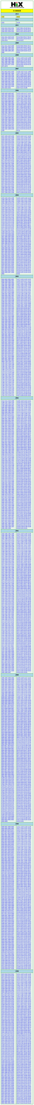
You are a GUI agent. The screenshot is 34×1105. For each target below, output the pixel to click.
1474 (9, 496)
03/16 (18, 64)
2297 (2, 152)
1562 (9, 460)
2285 (2, 157)
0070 (12, 1075)
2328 (6, 139)
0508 (2, 899)
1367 (9, 543)
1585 (12, 450)
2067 (9, 248)
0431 (6, 929)
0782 (2, 784)
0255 (9, 1001)
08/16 (22, 61)
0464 (2, 917)
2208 (6, 187)
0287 (9, 988)
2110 (12, 230)
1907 (6, 318)
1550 (9, 465)
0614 (9, 855)
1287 (9, 575)
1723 (6, 392)
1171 (9, 622)
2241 (2, 174)
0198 (12, 1024)
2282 (12, 157)
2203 (9, 189)
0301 (2, 983)
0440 (2, 926)
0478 (9, 910)
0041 (2, 1088)
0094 (12, 1066)
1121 (2, 643)
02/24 (25, 64)
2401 (6, 104)
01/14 (25, 128)
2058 (12, 251)
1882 (9, 327)
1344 (6, 553)
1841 (12, 343)
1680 (2, 413)
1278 (12, 578)
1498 (9, 486)
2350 (2, 125)
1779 (6, 369)
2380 (9, 112)
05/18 (18, 243)
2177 (2, 204)
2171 (9, 206)
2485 (9, 61)
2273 (2, 161)
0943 (12, 718)
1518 (9, 478)
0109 (2, 1061)
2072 (6, 246)
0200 (6, 1024)
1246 (12, 591)
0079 (9, 1072)
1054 (12, 669)
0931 (12, 723)
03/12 (18, 40)
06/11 (29, 238)
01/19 (25, 127)
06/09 (18, 345)
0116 (6, 1057)
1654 (9, 423)
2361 (6, 120)
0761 (6, 792)
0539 (6, 886)
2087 (9, 240)
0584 (2, 868)
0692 (9, 819)
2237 (2, 176)
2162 (12, 209)
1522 (9, 476)
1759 (6, 377)
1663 (6, 420)
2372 (9, 116)
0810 (2, 772)
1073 (2, 662)
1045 (6, 677)
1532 (2, 473)
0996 (9, 697)
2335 (9, 136)
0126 (12, 1053)
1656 (2, 423)
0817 (6, 769)
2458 (12, 76)
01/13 (29, 128)
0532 (2, 889)
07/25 (25, 327)
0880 (9, 744)
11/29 (22, 139)
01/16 (22, 128)
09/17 (18, 106)
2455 (9, 78)
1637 (12, 430)
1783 (6, 368)
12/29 (18, 198)
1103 (9, 649)
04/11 (29, 28)
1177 (2, 620)
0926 (2, 726)
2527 (12, 29)
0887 (12, 740)
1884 (2, 327)
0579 (6, 870)
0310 (12, 979)
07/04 (22, 233)
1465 (12, 499)
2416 (9, 98)
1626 (9, 434)
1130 (12, 638)
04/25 (22, 248)
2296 (6, 152)
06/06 (18, 470)
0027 (9, 1093)
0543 (6, 884)
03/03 (22, 182)
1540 (2, 470)
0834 (2, 763)
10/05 (25, 103)
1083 (9, 657)
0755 (12, 793)
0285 (2, 990)
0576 (2, 872)
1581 (12, 452)
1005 (6, 694)
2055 (9, 252)
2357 (6, 122)
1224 (6, 601)
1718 (9, 393)
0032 (6, 1091)
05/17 (25, 37)
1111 (9, 646)
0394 (9, 944)
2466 (12, 73)
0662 (9, 836)
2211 (9, 186)
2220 (6, 182)
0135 (9, 1049)
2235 (9, 176)
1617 (12, 438)
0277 (2, 993)
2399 (12, 104)
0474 (9, 912)
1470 (9, 497)
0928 (9, 724)
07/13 (25, 155)
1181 (2, 619)
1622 (9, 436)
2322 (12, 141)
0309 (2, 980)
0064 (6, 1078)
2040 (6, 259)
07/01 (22, 78)
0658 (9, 838)
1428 (2, 515)
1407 (6, 523)
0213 (2, 1019)
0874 (2, 747)
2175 (9, 204)
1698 (9, 405)
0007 (9, 1101)
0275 (9, 993)
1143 (9, 633)
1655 (6, 423)
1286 (12, 575)
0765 (6, 790)
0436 (2, 928)
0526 (9, 891)
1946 (9, 302)
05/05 (29, 168)
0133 (2, 1051)
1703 (6, 404)
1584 (2, 452)
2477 (9, 64)
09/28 (22, 104)
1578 (9, 454)
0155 (9, 1041)
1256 (6, 588)
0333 (2, 967)
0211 (9, 1019)
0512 (2, 897)
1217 (2, 604)
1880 (2, 329)
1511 (6, 481)
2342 (2, 128)
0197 (2, 1025)
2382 (2, 112)
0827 (12, 764)
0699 (12, 816)
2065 (2, 249)
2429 (6, 93)
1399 (6, 526)
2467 (9, 73)
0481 (12, 909)
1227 (9, 599)
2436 (6, 86)
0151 (9, 1043)
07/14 (22, 155)
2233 (2, 178)
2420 (9, 96)
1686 (9, 410)
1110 (12, 646)
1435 (6, 512)
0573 (12, 872)
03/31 (22, 256)
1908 (2, 318)
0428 (2, 931)
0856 (9, 753)
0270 (12, 995)
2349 (6, 125)
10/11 (22, 303)
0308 (6, 980)
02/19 (25, 184)
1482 (9, 492)
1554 (9, 463)
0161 (2, 1040)
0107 (9, 1061)
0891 (12, 739)
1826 (9, 350)
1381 (2, 538)
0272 (6, 995)
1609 (12, 441)
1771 (6, 372)
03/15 (29, 81)
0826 (2, 766)
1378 (12, 538)
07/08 (22, 157)
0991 (12, 698)
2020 (6, 267)
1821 (12, 351)
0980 (9, 703)
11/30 (22, 203)
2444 (6, 83)
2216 (6, 184)
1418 (9, 518)
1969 (12, 292)
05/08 (25, 353)
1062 (12, 665)
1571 (6, 457)
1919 (6, 313)
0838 (2, 761)
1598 (9, 446)
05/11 (22, 244)
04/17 (29, 249)
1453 (12, 504)
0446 (9, 923)
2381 (6, 112)
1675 (6, 415)
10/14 (25, 302)
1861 (12, 335)
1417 (12, 518)
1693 (12, 407)
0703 (12, 814)
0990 (2, 700)
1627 (6, 434)
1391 (9, 533)
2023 (9, 265)
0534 (9, 888)
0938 (2, 721)
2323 (9, 141)
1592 (2, 449)
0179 (9, 1032)
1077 (2, 661)
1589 (12, 449)
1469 (12, 497)
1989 (12, 284)
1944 (2, 303)
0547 (6, 883)
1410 (9, 521)
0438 (9, 926)
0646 (9, 843)
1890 (9, 324)
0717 (6, 810)
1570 (9, 457)
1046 (2, 677)
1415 (6, 520)
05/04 (18, 169)
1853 (12, 339)
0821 (6, 768)
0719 (12, 808)
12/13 (29, 281)
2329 (2, 139)
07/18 (18, 331)
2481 (9, 62)
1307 (9, 567)
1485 (12, 491)
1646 (9, 426)
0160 (6, 1040)
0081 (2, 1072)
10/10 (29, 214)
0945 (6, 718)
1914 (9, 314)
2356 (9, 122)
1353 (2, 549)
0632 (2, 849)
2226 (12, 179)
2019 (9, 267)
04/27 (25, 356)
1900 (2, 321)
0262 (12, 998)
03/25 (25, 116)
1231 (9, 598)
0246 (12, 1004)
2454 (12, 78)
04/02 (25, 176)
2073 (2, 246)
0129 (2, 1053)
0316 (6, 977)
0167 (9, 1037)
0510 (9, 897)
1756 (2, 379)
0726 (2, 806)
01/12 (18, 130)
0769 (6, 789)
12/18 (22, 281)
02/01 (18, 124)
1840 (2, 345)
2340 (9, 128)
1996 (2, 282)
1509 (12, 481)
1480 (2, 494)
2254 (12, 168)
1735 (6, 387)
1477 (12, 494)
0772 (9, 787)
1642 (9, 428)
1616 (2, 439)
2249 (2, 171)
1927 (6, 310)
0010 (12, 1099)
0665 (12, 834)
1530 (9, 473)
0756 (9, 793)
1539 (6, 470)
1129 (2, 640)
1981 (12, 287)
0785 (6, 782)
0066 (12, 1077)
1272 (6, 582)
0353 (2, 958)
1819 (6, 353)
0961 (6, 711)
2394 (2, 108)
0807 (12, 772)
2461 (2, 76)
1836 (2, 347)
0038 (12, 1088)
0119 (9, 1056)
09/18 (25, 217)
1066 (12, 664)
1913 (12, 314)
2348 (9, 125)
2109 (2, 231)
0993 (6, 698)
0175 (9, 1033)
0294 (12, 985)
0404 (2, 941)
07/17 (22, 331)
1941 (12, 303)
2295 (9, 152)
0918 (2, 729)
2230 (12, 178)
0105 (2, 1062)
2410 (2, 101)
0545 (12, 883)
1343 (9, 553)
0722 (2, 808)
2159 (9, 211)
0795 (12, 777)
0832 (9, 763)
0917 (6, 729)
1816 (2, 355)
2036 (6, 260)
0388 (2, 947)
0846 (2, 758)
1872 (2, 332)
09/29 (18, 104)
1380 (6, 538)
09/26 (18, 61)
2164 (6, 209)
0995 (12, 697)
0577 (12, 870)
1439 (6, 510)
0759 (12, 792)
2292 (6, 153)
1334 (12, 556)
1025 (6, 686)
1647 (6, 426)
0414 (9, 936)
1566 (9, 459)
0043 (9, 1086)
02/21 (18, 31)
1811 (6, 356)
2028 (6, 264)
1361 (2, 546)
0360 (6, 955)
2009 (2, 272)
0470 (9, 913)
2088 (6, 240)
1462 (9, 500)
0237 (2, 1009)
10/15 (25, 101)
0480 (2, 910)
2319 (9, 142)
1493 (12, 487)
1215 (9, 604)
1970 (9, 292)
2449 (2, 81)
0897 (6, 737)
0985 (6, 702)
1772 (2, 372)
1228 (6, 599)
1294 (12, 572)
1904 (2, 319)
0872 (9, 747)
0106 (12, 1061)
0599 (6, 862)
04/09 (18, 29)
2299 (9, 150)
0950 (2, 716)
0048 (6, 1085)
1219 (9, 603)
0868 (9, 748)
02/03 (25, 50)
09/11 (25, 149)
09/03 (29, 149)
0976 (9, 705)
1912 (2, 316)
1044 (9, 677)
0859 (12, 752)
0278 (12, 991)
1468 (2, 499)
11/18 (22, 59)
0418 (9, 934)
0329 (2, 968)
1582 (9, 452)
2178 (12, 203)
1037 (6, 681)
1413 (12, 520)
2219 (9, 182)
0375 (6, 952)
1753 (12, 379)
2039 (9, 259)
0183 (9, 1030)
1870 (9, 332)
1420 (2, 518)
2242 (12, 173)
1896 (2, 322)
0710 (2, 813)
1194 (12, 612)
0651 (6, 841)
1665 (12, 418)
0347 (9, 960)
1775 (6, 371)
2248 (6, 171)
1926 (9, 310)
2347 (12, 125)
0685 (12, 826)
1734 (9, 387)
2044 (6, 257)
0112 (6, 1059)
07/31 (18, 228)
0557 (12, 878)
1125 (2, 641)
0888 (9, 740)
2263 (9, 165)
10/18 (29, 59)
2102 (12, 233)
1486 (9, 491)
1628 (2, 434)
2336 (6, 136)
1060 (6, 667)
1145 (2, 633)
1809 (12, 356)
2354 (2, 124)
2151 (9, 214)
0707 (12, 813)
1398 (9, 526)
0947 (12, 716)
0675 (6, 831)
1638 (9, 430)
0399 (6, 942)
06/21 (29, 160)
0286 (12, 988)
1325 (2, 561)
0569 (12, 873)
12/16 (29, 136)
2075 (9, 244)
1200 (6, 611)
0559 (6, 878)
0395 (6, 944)
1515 (6, 479)
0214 (12, 1017)
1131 (9, 638)
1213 (2, 606)
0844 (9, 758)
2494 (6, 58)
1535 (6, 471)
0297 (2, 985)
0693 (6, 819)
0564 (2, 876)
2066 (12, 248)
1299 (9, 570)
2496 (2, 52)
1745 (12, 382)
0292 (6, 987)
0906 (2, 734)
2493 (9, 58)
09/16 (18, 149)
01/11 (25, 190)
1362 (12, 545)
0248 (6, 1004)
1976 (2, 290)
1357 (2, 548)
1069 (2, 664)
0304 (6, 982)
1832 (2, 348)
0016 (6, 1098)
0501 (12, 900)
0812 (9, 771)
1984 (2, 287)
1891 (6, 324)
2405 (6, 103)
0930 (2, 724)
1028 (9, 684)
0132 (6, 1051)
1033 (6, 682)
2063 (9, 249)
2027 (9, 264)
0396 (2, 944)
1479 (6, 494)
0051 (9, 1083)
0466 (9, 915)
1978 (9, 289)
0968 (9, 708)
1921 (12, 311)
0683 (6, 828)
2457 (2, 78)
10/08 (18, 305)
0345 (2, 962)
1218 (12, 603)
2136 (6, 220)
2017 (2, 269)
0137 (2, 1049)
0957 (6, 713)
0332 (6, 967)
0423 (6, 933)
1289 (2, 575)
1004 (9, 694)
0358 (12, 955)
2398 (2, 106)
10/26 (22, 212)
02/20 (22, 184)
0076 (6, 1074)
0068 (6, 1077)
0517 (12, 894)
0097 (2, 1066)
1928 (2, 310)
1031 (12, 682)
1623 (6, 436)
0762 (2, 792)
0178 (12, 1032)
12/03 (18, 285)
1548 (2, 467)
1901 (12, 319)
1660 (2, 421)
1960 (2, 297)
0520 (2, 894)
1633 (12, 431)
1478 (9, 494)
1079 (9, 659)
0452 (2, 921)
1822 (9, 351)
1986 (9, 285)
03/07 (25, 117)
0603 (6, 860)
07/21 (22, 109)
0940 (9, 719)
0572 (2, 873)
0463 (6, 917)
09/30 (22, 215)
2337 (2, 136)
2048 (6, 256)
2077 (2, 244)
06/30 (22, 158)
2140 (6, 219)
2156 (6, 212)
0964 (9, 710)
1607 (6, 442)
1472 (2, 497)
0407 (6, 939)
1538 (9, 470)
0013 (2, 1099)
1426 (9, 515)
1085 (2, 657)
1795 (6, 363)
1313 (2, 566)
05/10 (18, 116)
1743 (6, 384)
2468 (6, 73)
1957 (12, 297)
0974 (2, 706)
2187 (9, 199)
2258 (12, 166)
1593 (12, 447)
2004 (2, 279)
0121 (2, 1056)
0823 (12, 766)
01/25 (29, 50)
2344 (9, 127)
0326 (12, 968)
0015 (9, 1098)
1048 (6, 672)
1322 (12, 561)
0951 (12, 715)
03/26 (25, 81)
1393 (2, 533)
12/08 (18, 201)
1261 (2, 587)
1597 (12, 446)
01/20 (22, 127)
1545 (12, 467)
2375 (12, 114)
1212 (6, 606)
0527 (6, 891)
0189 (2, 1029)
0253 (2, 1003)
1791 (6, 364)
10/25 (18, 298)
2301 (2, 150)
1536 (2, 471)
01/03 (29, 272)
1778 (9, 369)
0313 (2, 979)
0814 (2, 771)
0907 (12, 732)
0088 (6, 1069)
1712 (2, 401)
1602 (9, 444)
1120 (6, 643)
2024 (6, 265)
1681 (12, 412)
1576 (2, 455)
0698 (2, 818)
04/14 (18, 173)
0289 (2, 988)
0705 (6, 814)
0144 (6, 1046)
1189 (2, 616)
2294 (12, 152)
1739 (6, 385)
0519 (6, 894)
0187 (9, 1029)
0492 (2, 905)
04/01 (29, 176)
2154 (12, 212)
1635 (6, 431)
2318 (12, 142)
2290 (12, 153)
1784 (2, 368)
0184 (6, 1030)
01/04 (22, 192)
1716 (2, 395)
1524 (2, 476)
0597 (12, 862)
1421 (12, 516)
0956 (9, 713)
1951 (6, 300)
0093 (2, 1067)
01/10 (18, 66)
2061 (2, 251)
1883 (6, 327)
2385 (6, 111)
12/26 (18, 71)
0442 (9, 925)
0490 (9, 905)
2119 (9, 227)
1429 (12, 513)
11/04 (22, 73)
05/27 (29, 163)
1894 (9, 322)
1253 (2, 590)
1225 (2, 601)
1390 (12, 533)
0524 (2, 892)
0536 (2, 888)
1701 (12, 404)
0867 (12, 748)
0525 (12, 891)
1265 (2, 585)
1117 (2, 644)
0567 (6, 875)
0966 (2, 710)
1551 (6, 465)
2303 (9, 149)
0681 (12, 828)
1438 (9, 510)
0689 (6, 821)
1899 (6, 321)
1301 (2, 570)
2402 (2, 104)
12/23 (18, 136)
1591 (6, 449)
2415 (12, 98)
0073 (2, 1075)
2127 (9, 223)
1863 (6, 335)
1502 (9, 484)
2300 (6, 150)
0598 (9, 862)
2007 (9, 272)
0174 (12, 1033)
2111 (9, 230)
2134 (12, 220)
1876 (2, 331)
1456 (2, 504)
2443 (9, 83)
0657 (12, 838)
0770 (2, 789)
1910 (9, 316)
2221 (2, 182)
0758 (2, 793)
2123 (9, 225)
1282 (12, 577)
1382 (12, 537)
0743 (12, 798)
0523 (6, 892)
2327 (9, 139)
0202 (12, 1022)
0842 (2, 760)
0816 (9, 769)
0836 (9, 761)
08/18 (22, 150)
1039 (12, 679)
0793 (6, 779)
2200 (6, 190)
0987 (12, 700)
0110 (12, 1059)
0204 (6, 1022)
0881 (6, 744)
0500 (2, 902)
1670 (9, 417)
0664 (2, 836)
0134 (12, 1049)
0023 (9, 1095)
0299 (9, 983)
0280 (6, 991)
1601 (12, 444)
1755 (6, 379)
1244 (6, 593)
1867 (6, 334)
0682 (9, 828)
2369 (6, 117)
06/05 (22, 345)
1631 (6, 433)
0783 (12, 782)
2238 (12, 174)
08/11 (18, 109)
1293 (2, 574)
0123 (9, 1054)
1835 (6, 347)
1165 (2, 625)
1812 (2, 356)
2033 (2, 262)
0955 (12, 713)
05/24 (25, 165)
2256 (6, 168)
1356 (6, 548)
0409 (12, 938)
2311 (9, 145)
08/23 (29, 108)
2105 (2, 233)
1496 (2, 487)
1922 (9, 311)
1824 (2, 351)
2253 (2, 169)
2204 (6, 189)
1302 (12, 569)
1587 (6, 450)
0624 (2, 852)
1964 (2, 295)
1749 (12, 380)
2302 (12, 149)
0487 (6, 907)
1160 (6, 627)
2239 (9, 174)
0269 (2, 996)
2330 (12, 137)
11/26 (29, 287)
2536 (2, 17)
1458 (9, 502)
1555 (6, 463)
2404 (9, 103)
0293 (2, 987)
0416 (2, 936)
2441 (2, 84)
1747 (6, 382)
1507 (6, 483)
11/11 (29, 95)
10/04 (18, 145)
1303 (9, 569)
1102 (12, 649)
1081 (2, 659)
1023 (12, 686)
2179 (9, 203)
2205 (2, 189)
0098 (12, 1064)
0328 (6, 968)
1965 (12, 293)
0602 (9, 860)
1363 (9, 545)
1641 (12, 428)
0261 (2, 1000)
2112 (6, 230)
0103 (9, 1062)
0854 (2, 755)
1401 (12, 525)
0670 (9, 833)
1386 (12, 535)
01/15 (25, 189)
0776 (9, 785)
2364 (9, 119)
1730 (9, 388)
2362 (2, 120)
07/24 (25, 153)
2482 (6, 62)
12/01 (18, 203)
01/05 (22, 272)
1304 (6, 569)
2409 (6, 101)
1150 (12, 630)
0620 (2, 854)
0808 (9, 772)
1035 (12, 681)
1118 (12, 643)
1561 (12, 460)
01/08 (29, 393)
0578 (9, 870)
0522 (9, 892)
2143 (9, 217)
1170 (12, 622)
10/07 (18, 28)
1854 (9, 339)
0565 (12, 875)
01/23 (29, 125)
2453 (2, 79)
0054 (12, 1082)
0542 (9, 884)
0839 (12, 760)
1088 (6, 656)
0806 (2, 774)
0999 (12, 695)
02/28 (29, 84)
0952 (9, 715)
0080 (6, 1072)
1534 (9, 471)
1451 (6, 505)
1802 (9, 359)
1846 (9, 342)
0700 (9, 816)
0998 (2, 697)
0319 (9, 975)
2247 (9, 171)
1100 (6, 651)
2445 (2, 83)
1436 (2, 512)
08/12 (25, 322)
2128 (6, 223)
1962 (9, 295)
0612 (2, 857)
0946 (2, 718)
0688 (2, 826)
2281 (2, 158)
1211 (9, 606)
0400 (2, 942)
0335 (9, 965)
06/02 (22, 46)
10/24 (25, 144)
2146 (12, 215)
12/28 (22, 198)
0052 (6, 1083)
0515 (6, 896)
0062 (12, 1078)
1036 (9, 681)
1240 (6, 595)
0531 (6, 889)
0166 (12, 1037)
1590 (9, 449)
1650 (9, 425)
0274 (12, 993)
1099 (9, 651)
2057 (2, 252)
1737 (12, 385)
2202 (12, 189)
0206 (12, 1020)
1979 (6, 289)
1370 (12, 541)
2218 (12, 182)
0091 (9, 1067)
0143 (9, 1046)
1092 (6, 654)
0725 (6, 806)
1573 (12, 455)
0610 (9, 857)
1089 (2, 656)
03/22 (29, 62)
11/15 (18, 95)
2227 (9, 179)
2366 (2, 119)
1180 (6, 619)
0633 (12, 847)
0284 (6, 990)
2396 (9, 106)
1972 (2, 292)
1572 (2, 457)
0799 (12, 776)
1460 (2, 502)
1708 (2, 402)
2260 (6, 166)
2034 (12, 260)
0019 (9, 1096)
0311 (9, 979)
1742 (9, 384)
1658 (9, 421)
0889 (6, 740)
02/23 (18, 119)
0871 (12, 747)
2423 (12, 95)
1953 (12, 298)
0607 (6, 859)
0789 (6, 781)
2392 (9, 108)
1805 (12, 358)
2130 (12, 222)
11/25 (18, 93)
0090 (12, 1067)
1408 (2, 523)
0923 (12, 726)
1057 (2, 669)
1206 (12, 607)
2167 (9, 207)
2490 (6, 59)
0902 (2, 735)
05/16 (29, 37)
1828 (2, 350)
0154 (12, 1041)
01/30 (29, 64)
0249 (2, 1004)
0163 (9, 1038)
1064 (6, 665)
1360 (6, 546)
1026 (2, 686)
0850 (2, 756)
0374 (9, 952)
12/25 (22, 71)
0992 (9, 698)
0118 (12, 1056)
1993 (12, 282)
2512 (2, 46)
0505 (12, 899)
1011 (12, 690)
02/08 (18, 265)
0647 (6, 843)
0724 (9, 806)
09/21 (25, 74)
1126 (12, 640)
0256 (6, 1001)
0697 (6, 818)
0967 (12, 708)
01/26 (18, 125)
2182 (12, 201)
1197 (2, 612)
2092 (6, 238)
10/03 (22, 306)
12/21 (29, 401)
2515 (12, 38)
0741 (6, 800)
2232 (6, 178)
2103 (9, 233)
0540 (2, 886)
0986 (2, 702)
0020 (6, 1096)
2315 (9, 144)
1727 (6, 390)
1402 (9, 525)
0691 (12, 819)
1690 (9, 409)
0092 (6, 1067)
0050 (12, 1083)
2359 (12, 120)
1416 (2, 520)
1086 (12, 656)
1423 (6, 516)
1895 (6, 322)
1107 (9, 648)
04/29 (18, 356)
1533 (12, 471)
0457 (12, 918)
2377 (6, 114)
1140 (6, 635)
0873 (6, 747)
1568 (2, 459)
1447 (6, 507)
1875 (6, 331)
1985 (12, 285)
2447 (9, 81)
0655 (6, 839)
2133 (2, 222)
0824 (9, 766)
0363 (9, 954)
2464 (6, 74)
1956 (2, 298)
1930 (9, 308)
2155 (9, 212)
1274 (12, 580)
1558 (9, 462)
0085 (2, 1070)
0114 (12, 1057)
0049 (2, 1085)
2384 (9, 111)
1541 (12, 468)
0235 (9, 1009)
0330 (12, 967)
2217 (2, 184)
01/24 (25, 125)
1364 (6, 545)
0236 (6, 1009)
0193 (2, 1027)
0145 (2, 1046)
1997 (12, 281)
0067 (9, 1077)
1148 (6, 632)
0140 (6, 1048)
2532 (9, 28)
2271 (9, 161)
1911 (6, 316)
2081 (2, 243)
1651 (6, 425)
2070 (12, 246)
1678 (9, 413)
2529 (6, 29)
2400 (9, 104)
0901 (6, 735)
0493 (12, 904)
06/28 (25, 78)
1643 (6, 428)
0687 (6, 826)
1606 (9, 442)
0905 (6, 734)
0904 (9, 734)
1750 (9, 380)
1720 (2, 393)
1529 (12, 473)
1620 (2, 438)
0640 (2, 846)
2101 (2, 235)
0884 (9, 742)
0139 (9, 1048)
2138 (12, 219)
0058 (12, 1080)
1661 (12, 420)
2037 (2, 260)
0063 (9, 1078)
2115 (9, 228)
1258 (12, 587)
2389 (6, 109)
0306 (12, 980)
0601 (12, 860)
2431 (9, 87)
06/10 (22, 37)
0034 (12, 1090)
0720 (9, 808)
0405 (12, 939)
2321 (2, 142)
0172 (6, 1035)
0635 (6, 847)
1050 (12, 670)
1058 (12, 667)
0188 (6, 1029)
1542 (9, 468)
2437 (2, 86)
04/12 (25, 173)
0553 (12, 880)
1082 (12, 657)
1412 (2, 521)
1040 (9, 679)
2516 (9, 38)
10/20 (22, 99)
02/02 (29, 122)
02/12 (22, 49)
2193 (2, 198)
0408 (2, 939)
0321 (2, 975)
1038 (2, 681)
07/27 (18, 153)
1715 (6, 395)
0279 (9, 991)
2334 (12, 136)
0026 (12, 1093)
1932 (2, 308)
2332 (6, 137)
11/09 (22, 96)
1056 (6, 669)
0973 (6, 706)
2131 (9, 222)
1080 (6, 659)
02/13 (18, 49)
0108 (6, 1061)
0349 (2, 960)
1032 (9, 682)
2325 (2, 141)
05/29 (29, 112)
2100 (6, 235)
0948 (9, 716)
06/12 (25, 238)
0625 (12, 851)
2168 (6, 207)
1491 (6, 489)
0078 (12, 1072)
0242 (12, 1006)
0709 (6, 813)
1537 (12, 470)
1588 (2, 450)
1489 (12, 489)
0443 (6, 925)
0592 (2, 865)
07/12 (29, 155)
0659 (6, 838)
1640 (2, 430)
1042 (2, 679)
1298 (12, 570)
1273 (2, 582)
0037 (2, 1090)
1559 (6, 462)
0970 (2, 708)
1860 (2, 337)
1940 (2, 305)
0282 (12, 990)
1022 (2, 687)
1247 (9, 591)
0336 (6, 965)
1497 (12, 486)
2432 (6, 87)
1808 (2, 358)
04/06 (29, 174)
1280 (6, 578)
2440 (6, 84)
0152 (6, 1043)
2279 (9, 158)
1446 (9, 507)
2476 (12, 64)
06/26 (25, 111)
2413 (6, 99)
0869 (6, 748)
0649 (12, 841)
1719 (6, 393)
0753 (6, 795)
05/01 (29, 246)
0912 (9, 731)
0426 (9, 931)
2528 (9, 29)
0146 (12, 1045)
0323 (9, 974)
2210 (12, 186)
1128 (6, 640)
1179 (9, 619)
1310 (12, 566)
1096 (6, 653)
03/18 (25, 259)
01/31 (22, 87)
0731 (12, 803)
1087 (9, 656)
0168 (6, 1037)
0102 (12, 1062)
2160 (6, 211)
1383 (9, 537)
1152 (6, 630)
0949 (6, 716)
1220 (6, 603)
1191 (9, 614)
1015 (12, 689)
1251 (9, 590)
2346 (2, 127)
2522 (2, 37)
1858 (9, 337)
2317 (2, 144)
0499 (6, 902)
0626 (9, 851)
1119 (9, 643)
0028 (6, 1093)
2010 (12, 270)
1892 (2, 324)
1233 (2, 598)
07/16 (25, 61)
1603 (6, 444)
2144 (6, 217)
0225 (2, 1014)
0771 (12, 787)
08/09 (22, 152)
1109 (2, 648)
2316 (6, 144)
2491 (2, 59)
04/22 (25, 169)
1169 (2, 624)
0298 (12, 983)
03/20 (25, 179)
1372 (6, 541)
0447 (6, 923)
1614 (9, 439)
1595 (6, 447)
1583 (6, 452)
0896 (9, 737)
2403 (12, 103)
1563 (6, 460)
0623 (6, 852)
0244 (6, 1006)
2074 (12, 244)
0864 (9, 750)
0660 (2, 838)
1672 (2, 417)
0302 (12, 982)
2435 (9, 86)
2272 (6, 161)
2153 (2, 214)
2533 (6, 28)
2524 (9, 31)
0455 (6, 920)
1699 (6, 405)
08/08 (22, 76)
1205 (2, 609)
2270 (12, 161)
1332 (6, 558)
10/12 (18, 103)
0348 (6, 960)
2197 (2, 192)
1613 (12, 439)
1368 (6, 543)
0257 (2, 1001)
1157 (2, 628)
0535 (6, 888)
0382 (9, 949)
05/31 (29, 46)
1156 (6, 628)
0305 (2, 982)
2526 (2, 31)
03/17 (29, 259)
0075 (9, 1074)
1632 (2, 433)
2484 (12, 61)
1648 (2, 426)
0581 (12, 868)
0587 (6, 867)
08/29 (29, 220)
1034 (2, 682)
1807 (6, 358)
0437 (12, 926)
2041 (2, 259)
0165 (2, 1038)
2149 (2, 215)
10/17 (18, 101)
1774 (9, 371)
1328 (6, 559)
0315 (9, 977)
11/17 (25, 93)
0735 (12, 801)
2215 (9, 184)
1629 (12, 433)
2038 (12, 259)
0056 (6, 1082)
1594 (9, 447)
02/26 (25, 29)
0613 (12, 855)
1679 (6, 413)
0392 (2, 946)
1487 (6, 491)
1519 (6, 478)
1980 (2, 289)
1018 (2, 689)
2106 (12, 231)
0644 (2, 844)
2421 (6, 96)
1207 (9, 607)
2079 (9, 243)
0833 (6, 763)
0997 (6, 697)
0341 (2, 963)
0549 (12, 881)
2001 (12, 279)
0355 (9, 957)
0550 (9, 881)
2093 (2, 238)
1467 (6, 499)
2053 (2, 254)
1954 (9, 298)
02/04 (22, 50)
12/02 (29, 201)
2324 (6, 141)
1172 (6, 622)
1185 (2, 617)
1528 (2, 475)
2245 (2, 173)
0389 (12, 946)
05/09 (18, 47)
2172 (6, 206)
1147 (9, 632)
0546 (9, 883)
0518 (9, 894)
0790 (2, 781)
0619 (6, 854)
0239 (9, 1008)
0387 (6, 947)
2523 (12, 31)
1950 (9, 300)
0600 (2, 862)
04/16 (18, 251)
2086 (12, 240)
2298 (12, 150)
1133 (2, 638)
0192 (6, 1027)
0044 (6, 1086)
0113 (2, 1059)
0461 (12, 917)
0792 (9, 779)
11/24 (18, 22)
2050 (12, 254)
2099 (9, 235)
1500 (2, 486)
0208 (6, 1020)
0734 (2, 803)
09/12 (18, 108)
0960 (9, 711)
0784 (9, 782)
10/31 (22, 211)
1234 (12, 596)
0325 (2, 974)
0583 (6, 868)
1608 (2, 442)
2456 (6, 78)
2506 (9, 47)
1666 (9, 418)
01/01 (22, 66)
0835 (12, 761)
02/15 (22, 31)
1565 (12, 459)
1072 (6, 662)
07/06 (18, 111)
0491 (6, 905)
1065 (2, 665)
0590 (9, 865)
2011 (9, 270)
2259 (9, 166)
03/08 (29, 83)
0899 (12, 735)
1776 (2, 371)
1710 (9, 401)
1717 (12, 393)
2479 (2, 64)
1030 (2, 684)
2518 (2, 38)
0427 (6, 931)
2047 (9, 256)
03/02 (22, 84)
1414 (9, 520)
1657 (12, 421)
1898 (9, 321)
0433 (12, 928)
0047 (9, 1085)
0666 (9, 834)
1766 (9, 374)
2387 (12, 109)
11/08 (29, 71)
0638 (9, 846)
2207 (9, 187)
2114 (12, 228)
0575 (6, 872)
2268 (6, 163)
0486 (9, 907)
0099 (9, 1064)
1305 (2, 569)
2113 (2, 230)
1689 (12, 409)
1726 (9, 390)
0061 (2, 1080)
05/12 (22, 38)
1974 (9, 290)
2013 (2, 270)
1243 (9, 593)
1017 (6, 689)
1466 (9, 499)
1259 (9, 587)
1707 (6, 402)
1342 (12, 553)
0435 (6, 928)
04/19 (22, 171)
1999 (6, 281)
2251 (9, 169)
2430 (2, 93)
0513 (12, 896)
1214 (12, 604)
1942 (9, 303)
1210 (12, 606)
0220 (6, 1016)
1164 (6, 625)
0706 (2, 814)
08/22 (18, 223)
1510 (9, 481)
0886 (2, 742)
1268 (6, 583)
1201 (2, 611)
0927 (12, 724)
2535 (2, 22)
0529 (12, 889)
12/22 (22, 136)
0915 (12, 729)
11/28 (18, 59)
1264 (6, 585)
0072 (6, 1075)
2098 (12, 235)
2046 (12, 256)
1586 (9, 450)
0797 (6, 777)
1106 (12, 648)
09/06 (25, 314)
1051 (9, 670)
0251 (9, 1003)
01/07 (18, 192)
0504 (2, 900)
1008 (9, 692)
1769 (12, 372)
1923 (6, 311)
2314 (12, 144)
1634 (9, 431)
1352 (6, 549)
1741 (12, 384)
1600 (2, 446)
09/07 (29, 436)
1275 (9, 580)
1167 (9, 624)
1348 (6, 551)
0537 (12, 886)
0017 (2, 1098)
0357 (2, 957)
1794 (9, 363)
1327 (9, 559)
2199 (9, 190)
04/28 (22, 356)
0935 (12, 721)
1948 (2, 302)
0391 (6, 946)
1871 (6, 332)
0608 (2, 859)
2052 (6, 254)
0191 (9, 1027)
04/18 (25, 171)
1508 (2, 483)
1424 (2, 516)
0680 (2, 830)
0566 (9, 875)
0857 (6, 753)
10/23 (29, 73)
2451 (9, 79)
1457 (12, 502)
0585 (12, 867)
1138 (12, 635)
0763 (12, 790)
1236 (6, 596)
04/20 (18, 171)
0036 (6, 1090)
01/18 (29, 127)
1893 (12, 322)
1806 (9, 358)
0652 (2, 841)
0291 (9, 987)
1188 (6, 616)
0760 (9, 792)
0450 (9, 921)
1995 (6, 282)
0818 (2, 769)
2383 (12, 111)
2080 (6, 243)
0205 (2, 1022)
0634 (9, 847)
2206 (12, 187)
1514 (9, 479)
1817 (12, 353)
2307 (9, 147)
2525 (6, 31)
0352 (6, 958)
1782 (9, 368)
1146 (12, 632)
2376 (9, 114)
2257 (2, 168)
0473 (12, 912)
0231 (9, 1011)
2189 (2, 199)
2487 (2, 61)
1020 (9, 687)
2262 (12, 165)
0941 (6, 719)
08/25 (22, 319)
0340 (6, 963)
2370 (2, 117)
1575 (6, 455)
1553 (12, 463)
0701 (6, 816)
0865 (6, 750)
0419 (6, 934)
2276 (6, 160)
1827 (6, 350)
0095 (9, 1066)
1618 (9, 438)
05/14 (25, 243)
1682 (9, 412)
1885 (12, 326)
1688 (2, 410)
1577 (12, 454)
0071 (9, 1075)
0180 (6, 1032)
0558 (9, 878)
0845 (6, 758)
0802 (2, 776)
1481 (12, 492)
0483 (6, 909)
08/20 (22, 223)
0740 (9, 800)
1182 (12, 617)
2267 (9, 163)
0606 (9, 859)
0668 (2, 834)
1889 (12, 324)
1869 (12, 332)
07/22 (18, 37)
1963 (6, 295)
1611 (6, 441)
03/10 (22, 83)
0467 (6, 915)
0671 (6, 833)
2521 (6, 37)
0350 (12, 958)
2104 (6, 233)
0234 (12, 1009)
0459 (6, 918)
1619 (6, 438)
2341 (6, 128)
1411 (6, 521)
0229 (2, 1012)
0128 (6, 1053)
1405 (12, 523)
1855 (6, 339)
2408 (9, 101)
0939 (12, 719)
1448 (2, 507)
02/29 (29, 797)
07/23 (18, 329)
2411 (12, 99)
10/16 (22, 101)
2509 (12, 46)
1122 (12, 641)
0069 (2, 1077)
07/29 (22, 228)
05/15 (18, 38)
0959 (12, 711)
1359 (9, 546)
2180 (6, 203)
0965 (6, 710)
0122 (12, 1054)
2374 (2, 116)
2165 (2, 209)
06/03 (25, 240)
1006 (2, 694)
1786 (9, 366)
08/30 (25, 108)
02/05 (18, 50)
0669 (12, 833)
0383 (6, 949)
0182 (12, 1030)
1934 (9, 306)
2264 (6, 165)
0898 (2, 737)
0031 (9, 1091)
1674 (9, 415)
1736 (2, 387)
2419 (12, 96)
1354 (12, 548)
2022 (12, 265)
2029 (2, 264)
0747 (12, 797)
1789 (12, 364)
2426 (2, 95)
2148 (6, 215)
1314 (12, 564)
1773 (12, 371)
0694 (2, 819)
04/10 (18, 81)
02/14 (25, 31)
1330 (12, 558)
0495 (6, 904)
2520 (9, 37)
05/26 (18, 165)
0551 (6, 881)
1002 (2, 695)
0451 (6, 921)
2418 (2, 98)
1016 (9, 689)
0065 (2, 1078)
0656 (2, 839)
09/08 (29, 219)
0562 (9, 876)
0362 (12, 954)
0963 (12, 710)
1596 (2, 447)
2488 (12, 59)
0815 (12, 769)
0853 (6, 755)
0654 (9, 839)
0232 (6, 1011)
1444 (2, 508)
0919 (12, 727)
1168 (6, 624)
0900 (9, 735)
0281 (2, 991)
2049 (2, 256)
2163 (9, 209)
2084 (6, 241)
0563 (6, 876)
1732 (2, 388)
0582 (9, 868)
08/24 (25, 222)
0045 (2, 1086)
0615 (6, 855)
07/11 (22, 332)
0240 (6, 1008)
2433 (2, 87)
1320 (6, 562)
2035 (9, 260)
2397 (6, 106)
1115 (9, 644)
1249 (2, 591)
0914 (2, 731)
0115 (9, 1057)
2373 (6, 116)
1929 (12, 308)
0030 (12, 1091)
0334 (12, 965)
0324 (6, 974)
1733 (12, 387)
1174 (12, 620)
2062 (12, 249)
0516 (2, 896)
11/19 (25, 290)
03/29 (22, 178)
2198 (12, 190)
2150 (12, 214)
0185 (2, 1030)
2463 (9, 74)
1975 (6, 290)
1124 (6, 641)
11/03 (25, 59)
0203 (9, 1022)
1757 (12, 377)
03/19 (22, 259)
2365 (6, 119)
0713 (6, 811)
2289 (2, 155)
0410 (9, 938)
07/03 (29, 157)
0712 (9, 811)
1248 (6, 591)
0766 (2, 790)
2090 (12, 238)
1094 (12, 653)
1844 (2, 343)
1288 (6, 575)
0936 (9, 721)
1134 (12, 636)
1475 (6, 496)
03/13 (29, 38)
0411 (6, 938)
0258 (12, 1000)
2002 (9, 279)
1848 (2, 342)
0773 (6, 787)
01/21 (18, 127)
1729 (12, 388)
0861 (6, 752)
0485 (12, 907)
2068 (6, 248)
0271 (9, 995)
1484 (2, 492)
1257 (2, 588)
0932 (9, 723)
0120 (6, 1056)
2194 (12, 192)
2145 (2, 217)
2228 (6, 179)
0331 (9, 967)
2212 (6, 186)
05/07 (18, 62)
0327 (9, 968)
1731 (6, 388)
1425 (12, 515)
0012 (6, 1099)
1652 (2, 425)
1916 (2, 314)
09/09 (22, 108)
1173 (2, 622)
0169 (2, 1037)
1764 (2, 376)
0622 (9, 852)
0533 (12, 888)
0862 (2, 752)
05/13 (29, 243)
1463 (6, 500)
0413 (12, 936)
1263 (9, 585)
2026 (12, 264)
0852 (9, 755)
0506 (9, 899)
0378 (9, 950)
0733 (6, 803)
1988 (2, 285)
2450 (12, 79)
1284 (6, 577)
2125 (2, 225)
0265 (2, 998)
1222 (12, 601)
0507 (6, 899)
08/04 (22, 449)
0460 (2, 918)
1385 (2, 537)
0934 (2, 723)
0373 (12, 952)
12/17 (25, 136)
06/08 (25, 468)
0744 (9, 798)
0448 (2, 923)
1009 (6, 692)
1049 (2, 672)
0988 (9, 700)
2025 (2, 265)
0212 (6, 1019)
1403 (6, 525)
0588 (2, 867)
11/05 (18, 144)
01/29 (22, 124)
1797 (12, 361)
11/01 (22, 144)
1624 (2, 436)
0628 (2, 851)
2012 (6, 270)
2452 (6, 79)
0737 (6, 801)
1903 (6, 319)
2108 (6, 231)
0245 (2, 1006)
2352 (9, 124)
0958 (2, 713)
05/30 (25, 28)
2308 (6, 147)
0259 (9, 1000)
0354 (12, 957)
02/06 (29, 49)
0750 (2, 797)
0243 (9, 1006)
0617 (12, 854)
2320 (6, 142)
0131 (9, 1051)
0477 (12, 910)
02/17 (25, 119)
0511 (6, 897)
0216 (6, 1017)
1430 (9, 513)
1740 (2, 385)
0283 (9, 990)
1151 (9, 630)
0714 (2, 811)
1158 (12, 627)
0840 (9, 760)
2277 (2, 160)
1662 (9, 420)
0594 (9, 863)
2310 (12, 145)
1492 (2, 489)
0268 (6, 996)
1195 (9, 612)
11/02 (29, 209)
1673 (12, 415)
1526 (9, 475)
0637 (12, 846)
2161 (2, 211)
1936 (2, 306)
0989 (6, 700)
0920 (9, 727)
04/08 (22, 174)
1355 (9, 548)
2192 (6, 198)
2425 (6, 95)
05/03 (25, 355)
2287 (9, 155)
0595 (6, 863)
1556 (2, 463)
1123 (9, 641)
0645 (12, 843)
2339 (12, 128)
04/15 (25, 47)
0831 (12, 763)
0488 (2, 907)
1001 (6, 695)
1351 (9, 549)
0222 (12, 1014)
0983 (12, 702)
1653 (12, 423)
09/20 (29, 74)
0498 (9, 902)
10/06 (22, 103)
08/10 (18, 76)
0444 (2, 925)
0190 (12, 1027)
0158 (12, 1040)
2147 (9, 215)
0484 (2, 909)
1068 (6, 664)
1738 (9, 385)
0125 (2, 1054)
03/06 (29, 117)
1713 (12, 395)
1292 (6, 574)
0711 (12, 811)
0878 (2, 745)
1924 (2, 311)
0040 (6, 1088)
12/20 (18, 281)
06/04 (22, 163)
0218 (12, 1016)
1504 (2, 484)
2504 (2, 49)
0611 (6, 857)
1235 (9, 596)
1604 (2, 444)
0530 (9, 889)
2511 (6, 46)
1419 (6, 518)
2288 (6, 155)
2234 (12, 176)
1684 (2, 412)
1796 (2, 363)
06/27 (29, 78)
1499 (6, 486)
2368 (9, 117)
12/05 (25, 284)
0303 (9, 982)
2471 (9, 71)
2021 (2, 267)
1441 (12, 508)
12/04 (25, 201)
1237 (2, 596)
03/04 (18, 84)
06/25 (29, 111)
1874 (9, 331)
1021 (6, 687)
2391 (12, 108)
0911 (12, 731)
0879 (12, 744)
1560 (2, 462)
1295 (9, 572)
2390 (2, 109)
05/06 (25, 168)
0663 (6, 836)
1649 (12, 425)
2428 (9, 93)
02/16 (25, 380)
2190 (12, 198)
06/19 (22, 161)
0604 (2, 860)
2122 (12, 225)
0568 (2, 875)
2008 (6, 272)
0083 (9, 1070)
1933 (12, 306)
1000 (9, 695)
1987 (6, 285)
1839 (6, 345)
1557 (12, 462)
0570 (9, 873)
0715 (12, 810)
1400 (2, 526)
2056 (6, 252)
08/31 (22, 28)
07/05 (18, 46)
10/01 (22, 145)
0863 (12, 750)
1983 (6, 287)
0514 (9, 896)
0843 (12, 758)
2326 (12, 139)
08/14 (29, 150)
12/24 (29, 198)
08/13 (25, 225)
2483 (2, 62)
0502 (9, 900)
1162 (12, 625)
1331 (9, 558)
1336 (6, 556)
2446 (12, 81)
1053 (2, 670)
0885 (6, 742)
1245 (2, 593)
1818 (9, 353)
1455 (6, 504)
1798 (9, 361)
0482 (9, 909)
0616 (2, 855)
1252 (6, 590)
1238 (12, 595)
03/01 (22, 64)
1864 (2, 335)
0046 (12, 1085)
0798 (2, 777)
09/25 (22, 310)
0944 (9, 718)
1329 (2, 559)
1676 (2, 415)
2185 (2, 201)
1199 (9, 611)
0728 (9, 805)
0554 (9, 880)
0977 (6, 705)
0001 (9, 1103)
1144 (6, 633)
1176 (6, 620)
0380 (2, 950)
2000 (2, 281)
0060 (6, 1080)
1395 (6, 528)
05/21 (18, 166)
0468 (2, 915)
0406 (9, 939)
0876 (9, 745)
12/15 (25, 199)
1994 (9, 282)
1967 (6, 293)
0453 (12, 920)
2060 (6, 251)
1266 (12, 583)
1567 (6, 459)
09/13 (29, 106)
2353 (6, 124)
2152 (6, 214)
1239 (9, 595)
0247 (9, 1004)
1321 (2, 562)
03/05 (29, 181)
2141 (2, 219)
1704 (2, 404)
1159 (9, 627)
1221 (2, 603)
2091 (9, 238)
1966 (9, 293)
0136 (6, 1049)
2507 (6, 47)
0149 (2, 1045)
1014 (2, 690)
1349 (2, 551)
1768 (2, 374)
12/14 (22, 404)
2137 (2, 220)
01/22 (22, 187)
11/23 (25, 289)
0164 (6, 1038)
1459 (6, 502)
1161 (2, 627)
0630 (9, 849)
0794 (2, 779)
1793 (12, 363)
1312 (6, 566)
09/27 (18, 74)
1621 (12, 436)
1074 (12, 661)
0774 (2, 787)
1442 (9, 508)
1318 (12, 562)
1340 (6, 554)
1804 (2, 359)
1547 (6, 467)
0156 (6, 1041)
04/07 (18, 17)
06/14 (22, 79)
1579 (6, 454)
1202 (12, 609)
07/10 (18, 231)
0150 (12, 1043)
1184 (6, 617)
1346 (12, 551)
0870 (2, 748)
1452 (2, 505)
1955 (6, 298)
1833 (12, 347)
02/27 (22, 29)
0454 (9, 920)
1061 (2, 667)
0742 (2, 800)
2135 (9, 220)
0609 (12, 857)
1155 (9, 628)
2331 (9, 137)
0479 (6, 910)
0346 (12, 960)
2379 (12, 112)
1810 (9, 356)
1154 (12, 628)
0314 (12, 977)
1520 (2, 478)
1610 (9, 441)
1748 (2, 382)
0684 (2, 828)
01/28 (25, 124)
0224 (6, 1014)
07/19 (22, 455)
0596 (2, 863)
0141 (2, 1048)
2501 (12, 49)
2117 (2, 228)
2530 (2, 29)
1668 (2, 418)
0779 (12, 784)
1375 (9, 540)
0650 (9, 841)
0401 (12, 941)
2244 (6, 173)
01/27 (22, 40)
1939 (6, 305)
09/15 (22, 106)
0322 (12, 974)
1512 (2, 481)
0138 (12, 1048)
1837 (12, 345)
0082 (12, 1070)
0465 (12, 915)
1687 (6, 410)
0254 (12, 1001)
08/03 (25, 152)
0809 (6, 772)
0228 (6, 1012)
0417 (12, 934)
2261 (2, 166)
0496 (2, 904)
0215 (9, 1017)
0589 (12, 865)
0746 (2, 798)
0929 (6, 724)
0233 (2, 1011)
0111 (9, 1059)
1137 (2, 636)
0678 (9, 830)
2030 (12, 262)
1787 (6, 366)
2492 (12, 58)
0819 (12, 768)
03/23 (25, 62)
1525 (12, 475)
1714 (9, 395)
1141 (2, 635)
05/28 (25, 163)
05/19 (25, 166)
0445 (12, 923)
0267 (9, 996)
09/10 (18, 436)
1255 (9, 588)
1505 (12, 483)
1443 (6, 508)
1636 (2, 431)
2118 (12, 227)
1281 (2, 578)
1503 (6, 484)
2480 (12, 62)
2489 (9, 59)
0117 (2, 1057)
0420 (2, 934)
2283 (9, 157)
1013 (6, 690)
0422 (9, 933)
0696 (9, 818)
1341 (2, 554)
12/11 (22, 137)
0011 (9, 1099)
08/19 (22, 321)
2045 (2, 257)
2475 (2, 66)
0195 (9, 1025)
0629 (12, 849)
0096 (6, 1066)
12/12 (18, 137)
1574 (9, 455)
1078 (12, 659)
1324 (6, 561)
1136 (6, 636)
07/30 (18, 327)
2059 (9, 251)
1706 (9, 402)
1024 (9, 686)
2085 (2, 241)
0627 (6, 851)
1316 (6, 564)
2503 (6, 49)
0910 (2, 732)
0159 (9, 1040)
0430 (9, 929)
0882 (2, 744)
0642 (9, 844)
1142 (12, 633)
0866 (2, 750)
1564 (2, 460)
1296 (6, 572)
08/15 (25, 150)
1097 (2, 653)
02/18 (18, 264)
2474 (6, 66)
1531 (6, 473)
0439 (6, 926)
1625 (12, 434)
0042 (12, 1086)
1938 (9, 305)
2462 (12, 74)
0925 (6, 726)
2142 (12, 217)
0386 (9, 947)
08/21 (29, 727)
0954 (2, 715)
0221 (2, 1016)
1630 (9, 433)
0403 (6, 941)
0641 (12, 844)
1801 (12, 359)
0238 (12, 1008)
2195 (9, 192)
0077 (2, 1074)
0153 (2, 1043)
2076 (6, 244)
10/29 (25, 211)
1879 (6, 329)
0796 (9, 777)
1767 (6, 374)
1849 (12, 340)
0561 (12, 876)
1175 (9, 620)
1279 (9, 578)
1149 (2, 632)
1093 (2, 654)
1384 (6, 537)
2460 (6, 76)
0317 (2, 977)
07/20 (25, 109)
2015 (9, 269)
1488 (2, 491)
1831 (6, 348)
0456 (2, 920)
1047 (9, 672)
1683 (6, 412)
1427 (6, 515)
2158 (12, 211)
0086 (12, 1069)
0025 (2, 1095)
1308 (6, 567)
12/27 (18, 279)
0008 (6, 1101)
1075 (9, 661)
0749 (6, 797)
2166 (12, 207)
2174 (12, 204)
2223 (9, 181)
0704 (9, 814)
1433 (12, 512)
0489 (12, 905)
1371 (9, 541)
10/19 (25, 99)
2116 (6, 228)
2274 (12, 160)
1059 (9, 667)
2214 (12, 184)
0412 (2, 938)
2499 (6, 50)
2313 (2, 145)
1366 (12, 543)
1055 (9, 669)
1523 (6, 476)
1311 (9, 566)
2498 (9, 50)
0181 (2, 1032)
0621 (12, 852)
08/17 (29, 223)
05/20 (22, 166)
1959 (6, 297)
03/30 (18, 178)
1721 (12, 392)
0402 (9, 941)
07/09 (18, 78)
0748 (9, 797)
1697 (12, 405)
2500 (2, 50)
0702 (2, 816)
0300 (6, 983)
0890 (2, 740)
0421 (12, 933)
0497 (12, 902)
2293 (2, 153)
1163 (9, 625)
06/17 (29, 161)
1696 (2, 407)
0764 (9, 790)
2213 (2, 186)
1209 (2, 607)
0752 (9, 795)
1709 (12, 401)
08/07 (29, 324)
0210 (12, 1019)
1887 (6, 326)
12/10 (25, 58)
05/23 (29, 61)
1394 (9, 528)
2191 (9, 198)
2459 (9, 76)
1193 (2, 614)
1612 (2, 441)
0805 (6, 774)
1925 (12, 310)
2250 (12, 169)
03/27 (22, 81)
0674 (9, 831)
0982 (2, 703)
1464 (2, 500)
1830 (9, 348)
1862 (9, 335)
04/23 (29, 79)
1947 (6, 302)
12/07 (29, 137)
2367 (12, 117)
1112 (6, 646)
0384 (2, 949)
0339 (9, 963)
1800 (2, 361)
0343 (9, 962)
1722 (9, 392)
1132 (6, 638)
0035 (9, 1090)
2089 (2, 240)
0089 (2, 1069)
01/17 (18, 128)
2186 (12, 199)
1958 (9, 297)
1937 (12, 305)
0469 (12, 913)
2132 (6, 222)
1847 (6, 342)
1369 (2, 543)
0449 (12, 921)
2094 (12, 236)
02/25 (22, 262)
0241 (2, 1008)
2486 (6, 61)
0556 (2, 880)
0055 (9, 1082)
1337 (2, 556)
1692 (2, 409)
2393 (6, 108)
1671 (6, 417)
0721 (6, 808)
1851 (6, 340)
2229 (2, 179)
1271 (9, 582)
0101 (2, 1064)
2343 (12, 127)
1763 (6, 376)
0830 (2, 764)
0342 (12, 962)
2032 (6, 262)
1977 (12, 289)
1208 (6, 607)
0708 (9, 813)
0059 (9, 1080)
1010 (2, 692)
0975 (12, 705)
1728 (2, 390)
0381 (12, 949)
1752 (2, 380)
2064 (6, 249)
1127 (9, 640)
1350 (12, 549)
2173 (2, 206)
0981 (6, 703)
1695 (6, 407)
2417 (6, 98)
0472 (2, 913)
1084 (6, 657)
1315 (9, 564)
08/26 (18, 319)
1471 (6, 497)
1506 (9, 483)
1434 (9, 512)
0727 (12, 805)
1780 (2, 369)
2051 (9, 254)
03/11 (18, 372)
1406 (9, 523)
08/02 (29, 76)
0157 (2, 1041)
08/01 (25, 326)
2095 (9, 236)
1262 (12, 585)
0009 (2, 1101)
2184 (6, 201)
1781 (12, 368)
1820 (2, 353)
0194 (12, 1025)
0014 (12, 1098)
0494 (9, 904)
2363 (12, 119)
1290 (12, 574)
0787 (12, 781)
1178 (12, 619)
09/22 (22, 147)
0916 (9, 729)
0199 (9, 1024)
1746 (9, 382)
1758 (9, 377)
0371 (6, 954)
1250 (12, 590)
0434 (9, 928)
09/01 (22, 220)
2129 (2, 223)
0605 (12, 859)
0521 (12, 892)
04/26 (29, 627)
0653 (12, 839)
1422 (9, 516)
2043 (9, 257)
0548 (2, 883)
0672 (2, 833)
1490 (9, 489)
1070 (12, 662)
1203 (9, 609)
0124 (6, 1054)
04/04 (22, 254)
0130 (12, 1051)
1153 (2, 630)
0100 (6, 1064)
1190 (12, 614)
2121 (2, 227)
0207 (9, 1020)
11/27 (25, 287)
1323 (9, 561)
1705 (12, 402)
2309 (2, 147)
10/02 (29, 103)
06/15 (18, 163)
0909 (6, 732)
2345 (6, 127)
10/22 (29, 98)
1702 (9, 404)
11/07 (18, 73)
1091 (9, 654)
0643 (6, 844)
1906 (9, 318)
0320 (6, 975)
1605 (12, 442)
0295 (9, 985)
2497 (12, 50)
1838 (9, 345)
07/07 (25, 157)
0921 (6, 727)
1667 (6, 418)
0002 (6, 1103)
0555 (6, 880)
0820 (9, 768)
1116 (6, 644)
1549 (12, 465)
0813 (6, 771)
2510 (9, 46)
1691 (6, 409)
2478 (6, 64)
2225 (2, 181)
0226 (12, 1012)
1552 (2, 465)
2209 (2, 187)
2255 (9, 168)
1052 (6, 670)
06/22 (22, 112)
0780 (9, 784)
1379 (9, 538)
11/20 (22, 290)
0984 (9, 702)
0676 (2, 831)
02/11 (29, 31)
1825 (12, 350)
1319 (9, 562)
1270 (12, 582)
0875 (12, 745)
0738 (2, 801)
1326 (12, 559)
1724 (2, 392)
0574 (9, 872)
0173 (2, 1035)
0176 (6, 1033)
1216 (6, 604)
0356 (6, 957)
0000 (12, 1103)
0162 (12, 1038)
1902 (9, 319)
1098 (12, 651)
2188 (6, 199)
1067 (9, 664)
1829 (12, 348)
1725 (12, 390)
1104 (6, 649)
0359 (9, 955)
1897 (12, 321)
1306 (12, 567)
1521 (12, 476)
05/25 (22, 165)
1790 (9, 364)
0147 (9, 1045)
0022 (12, 1095)
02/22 (29, 29)
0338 (12, 963)
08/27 (18, 150)
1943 (6, 303)
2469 (2, 73)
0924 (9, 726)
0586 (9, 867)
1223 (9, 601)
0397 (12, 942)
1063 (9, 665)
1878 (9, 329)
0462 (9, 917)
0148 (6, 1045)
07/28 (29, 152)
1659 (6, 421)
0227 (9, 1012)
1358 (12, 546)
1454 (9, 504)
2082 (12, 241)
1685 (12, 410)
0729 (6, 805)
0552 (2, 881)
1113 (2, 646)
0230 (12, 1011)
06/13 (22, 238)
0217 (2, 1017)
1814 (9, 355)
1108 (6, 648)
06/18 (18, 79)
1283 (9, 577)
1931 (6, 308)
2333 (2, 137)
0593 (12, 863)
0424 (2, 933)
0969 (6, 708)
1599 (6, 446)
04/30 (22, 169)
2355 (12, 122)
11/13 (22, 141)
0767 (12, 789)
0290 (12, 987)
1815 (6, 355)
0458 (9, 918)
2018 (12, 267)
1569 (12, 457)
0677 (12, 830)
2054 (12, 252)
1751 (6, 380)
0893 (6, 739)
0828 (9, 764)
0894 (2, 739)
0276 (6, 993)
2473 (2, 71)
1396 (2, 528)
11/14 (22, 95)
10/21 (18, 99)
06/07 (29, 468)
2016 (6, 269)
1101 (2, 651)
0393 (12, 944)
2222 (12, 181)
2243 (9, 173)
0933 (6, 723)
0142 (12, 1046)
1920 (2, 313)
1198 (12, 611)
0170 (12, 1035)
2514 (2, 40)
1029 (6, 684)
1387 (9, 535)
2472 (6, 71)
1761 (12, 376)
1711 (6, 401)
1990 (9, 284)
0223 (9, 1014)
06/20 (18, 161)
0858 (2, 753)
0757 (6, 793)
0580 (2, 870)
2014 (12, 269)
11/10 (18, 96)
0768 (9, 789)
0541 (12, 884)
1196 (6, 612)
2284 (6, 157)
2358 (2, 122)
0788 (9, 781)
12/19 (22, 402)
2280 (6, 158)
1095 (9, 653)
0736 (9, 801)
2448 (6, 81)
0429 (12, 929)
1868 (2, 334)
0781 (6, 784)
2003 (6, 279)
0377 (12, 950)
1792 (2, 364)
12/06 (18, 139)
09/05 (29, 314)
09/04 (25, 438)
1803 (6, 359)
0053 (2, 1083)
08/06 (22, 227)
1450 (9, 505)
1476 (2, 496)
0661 (12, 836)
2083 (9, 241)
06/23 (29, 339)
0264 (6, 998)
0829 (6, 764)
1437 (12, 510)
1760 (2, 377)
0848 (9, 756)
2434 (12, 86)
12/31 (18, 58)
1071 (9, 662)
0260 (6, 1000)
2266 (12, 163)
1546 (9, 467)
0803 (12, 774)
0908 (9, 732)
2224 (6, 181)
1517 (12, 478)
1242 (12, 593)
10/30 (18, 297)
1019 (12, 687)
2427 (12, 93)
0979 (12, 703)
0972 (9, 706)
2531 (12, 28)
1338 (12, 554)
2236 (6, 176)
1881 (12, 327)
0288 (6, 988)
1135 (9, 636)
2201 (2, 190)
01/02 (18, 52)
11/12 (25, 95)
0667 (6, 834)
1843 (6, 343)
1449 (12, 505)
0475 (6, 912)
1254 (12, 588)
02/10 (29, 120)
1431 (6, 513)
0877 (6, 745)
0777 (6, 785)
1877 (12, 329)
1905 (12, 318)
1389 (2, 535)
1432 (2, 513)
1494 (9, 487)
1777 (12, 369)
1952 (2, 300)
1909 (12, 316)
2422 (2, 96)
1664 (2, 420)
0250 (12, 1003)
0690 (2, 821)
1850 (9, 340)
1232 (6, 598)
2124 (6, 225)
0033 (2, 1091)
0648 (2, 843)
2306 (12, 147)
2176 (6, 204)
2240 (6, 174)
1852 (2, 340)
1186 (12, 616)
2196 (6, 192)
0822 (2, 768)
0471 (6, 913)
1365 (2, 545)
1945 (12, 302)
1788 (2, 366)
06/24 (18, 112)
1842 (9, 343)
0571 (6, 873)
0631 (6, 849)
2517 (6, 38)
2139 (9, 219)
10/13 (29, 101)
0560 (2, 878)
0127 (9, 1053)
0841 (6, 760)
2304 (6, 149)
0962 (2, 711)
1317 (2, 564)
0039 (9, 1088)
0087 (9, 1069)
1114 (12, 644)
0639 (6, 846)
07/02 (18, 158)
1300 (6, 570)
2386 (2, 111)
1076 (6, 661)
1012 (9, 690)
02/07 (25, 49)
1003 (12, 694)
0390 (9, 946)
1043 (12, 677)
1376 (6, 540)
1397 (12, 526)
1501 (12, 484)
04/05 (18, 176)
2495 (2, 58)
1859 (6, 337)
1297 (2, 572)
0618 (9, 854)
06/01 (25, 46)
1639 (6, 430)
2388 (9, 109)
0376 (2, 952)
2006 (12, 272)
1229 (2, 599)
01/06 (25, 87)
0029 (2, 1093)
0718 (2, 810)
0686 (9, 826)
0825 (6, 766)
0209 (2, 1020)
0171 (9, 1035)
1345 (2, 553)
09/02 (18, 220)
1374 (12, 540)
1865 (12, 334)
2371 (12, 116)
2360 (9, 120)
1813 (12, 355)
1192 (6, 614)
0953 (6, 715)
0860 (9, 752)
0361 (2, 955)
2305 (2, 149)
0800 (9, 776)
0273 (2, 995)
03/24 (29, 116)
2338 (2, 130)
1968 (2, 293)
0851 (12, 755)
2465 (2, 74)
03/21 (22, 179)
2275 (9, 160)
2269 (2, 163)
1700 (2, 405)
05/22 (22, 114)
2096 (6, 236)
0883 (12, 742)
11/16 (29, 93)
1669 (12, 417)
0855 (12, 753)
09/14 (25, 106)
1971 (6, 292)
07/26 (22, 153)
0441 (12, 925)
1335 (9, 556)
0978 (2, 705)
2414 (2, 99)
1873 (12, 331)
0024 (6, 1095)
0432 (2, 929)
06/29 (25, 158)
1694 (9, 407)
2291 (9, 153)
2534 (2, 28)
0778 (2, 785)
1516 (2, 479)
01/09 (29, 190)
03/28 (25, 178)
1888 (2, 326)
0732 (9, 803)
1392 (6, 533)
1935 (6, 306)
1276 (6, 580)
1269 (2, 583)
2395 (12, 106)
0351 (9, 958)
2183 (9, 201)
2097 (2, 236)
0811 (12, 771)
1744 (2, 384)
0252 (6, 1003)
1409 (12, 521)
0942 (2, 719)
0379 (6, 950)
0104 (6, 1062)
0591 (6, 865)
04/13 (29, 47)
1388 (6, 535)
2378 (2, 114)
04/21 (22, 116)
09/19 (22, 217)
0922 (2, 727)
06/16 (25, 236)
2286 (12, 155)
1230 (12, 598)
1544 (2, 468)
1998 (9, 281)
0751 (12, 795)
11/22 (25, 139)
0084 (6, 1070)
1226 (12, 599)
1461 (12, 500)
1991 (6, 284)
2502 (9, 49)
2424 (9, 95)
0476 (2, 912)
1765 (12, 374)
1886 (9, 326)
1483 (6, 492)
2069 (2, 248)
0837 (6, 761)
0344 (6, 962)
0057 (2, 1082)
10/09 (29, 303)
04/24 (22, 47)
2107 (9, 231)
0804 (9, 774)
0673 (12, 831)
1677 (12, 413)
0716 (9, 810)
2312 (6, 145)
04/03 (22, 176)
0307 (9, 980)
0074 (12, 1074)
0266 (12, 996)
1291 (9, 574)
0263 (9, 998)
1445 (12, 507)
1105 (2, 649)
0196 (6, 1025)
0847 (12, 756)
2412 (9, 99)
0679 (6, 830)
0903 (12, 734)
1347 (9, 551)
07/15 (18, 155)
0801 (6, 776)
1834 (9, 347)
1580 (2, 454)
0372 (2, 954)
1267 (9, 583)
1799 (6, 361)
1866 (9, 334)
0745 (6, 798)
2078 (12, 243)
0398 (9, 942)
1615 (6, 439)
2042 (12, 257)
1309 (2, 567)
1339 (9, 554)
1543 (6, 468)
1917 (12, 313)
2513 (6, 40)
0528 (2, 891)
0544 (2, 884)
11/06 (29, 142)
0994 (2, 698)
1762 (9, 376)
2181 (2, 203)
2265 (2, 165)
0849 (6, 756)
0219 (9, 1016)
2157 (2, 212)
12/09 (29, 58)
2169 (2, 207)
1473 (12, 496)
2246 (12, 171)
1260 (6, 587)
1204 (6, 609)
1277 (2, 580)
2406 (2, 103)
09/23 (29, 310)
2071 (9, 246)
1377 (2, 540)
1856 (2, 339)
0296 (6, 985)
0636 (2, 847)
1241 (2, 595)
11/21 (25, 71)
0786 (2, 782)
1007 (12, 692)
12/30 (22, 58)
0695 (12, 818)
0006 (12, 1101)
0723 (12, 806)
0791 (12, 779)
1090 (12, 654)
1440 (2, 510)
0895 (12, 737)
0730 (2, 805)
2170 (12, 206)
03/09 (25, 83)
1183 (9, 617)
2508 (2, 47)
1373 (2, 541)
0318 (12, 975)
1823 (6, 351)
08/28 (18, 222)
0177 (2, 1033)
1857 (12, 337)
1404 (2, 525)
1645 (12, 426)
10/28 (29, 211)
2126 (12, 223)
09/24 (25, 310)
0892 (9, 739)
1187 (9, 616)
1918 (9, 313)
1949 (12, 300)
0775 (12, 785)
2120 (6, 227)
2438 (12, 84)
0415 (6, 936)
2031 (9, 262)
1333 (2, 558)
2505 (12, 47)
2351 (12, 124)
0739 (12, 800)
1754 (9, 379)
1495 (6, 487)
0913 (6, 731)
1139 (9, 635)
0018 (12, 1096)
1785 (12, 366)
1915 (6, 314)
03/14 (25, 38)
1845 (12, 342)
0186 (12, 1029)
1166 (12, 624)
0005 (2, 1103)
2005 (2, 273)
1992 (2, 284)
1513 (12, 479)
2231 (9, 178)
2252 (6, 169)
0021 (2, 1096)
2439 (9, 84)
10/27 (22, 98)
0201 (2, 1024)
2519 (12, 37)
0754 (2, 795)
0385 (12, 947)
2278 (12, 158)
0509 (12, 897)
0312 (6, 979)
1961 (12, 295)
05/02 (18, 483)
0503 (6, 900)
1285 (2, 577)
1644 (2, 428)
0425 (12, 931)
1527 (6, 475)
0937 (6, 721)
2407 (12, 101)
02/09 (18, 122)
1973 (12, 290)
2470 (12, 71)
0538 (9, 886)
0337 (2, 965)
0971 (12, 706)
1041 (6, 679)
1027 (12, 684)
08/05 (25, 76)
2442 (12, 83)
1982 (9, 287)
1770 (9, 372)
